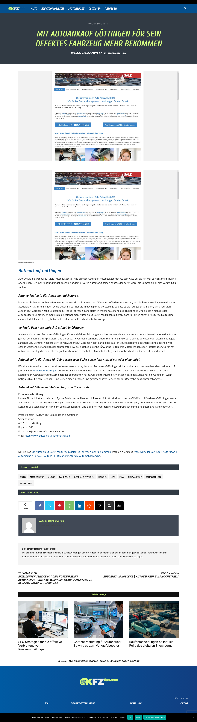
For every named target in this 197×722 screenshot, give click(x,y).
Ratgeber (111, 8)
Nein (138, 717)
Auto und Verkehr (98, 23)
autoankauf (37, 477)
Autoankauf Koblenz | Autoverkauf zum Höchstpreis (141, 576)
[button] (185, 9)
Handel (102, 477)
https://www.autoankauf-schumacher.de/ (48, 435)
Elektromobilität (52, 8)
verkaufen (26, 483)
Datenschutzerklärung (155, 717)
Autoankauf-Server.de (88, 53)
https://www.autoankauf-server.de (51, 525)
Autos (51, 477)
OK (130, 717)
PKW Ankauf (135, 477)
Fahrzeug (64, 477)
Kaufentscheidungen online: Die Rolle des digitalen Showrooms (151, 643)
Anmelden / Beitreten (38, 2)
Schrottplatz (153, 477)
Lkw (113, 477)
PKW (121, 477)
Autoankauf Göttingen (39, 270)
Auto (34, 8)
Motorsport (76, 8)
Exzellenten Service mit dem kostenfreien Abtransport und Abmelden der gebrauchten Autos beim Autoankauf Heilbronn (55, 580)
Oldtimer (94, 8)
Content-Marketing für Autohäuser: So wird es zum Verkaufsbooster (98, 643)
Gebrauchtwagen (84, 477)
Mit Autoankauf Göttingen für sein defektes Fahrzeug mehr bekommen (71, 452)
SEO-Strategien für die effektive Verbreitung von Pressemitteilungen (40, 645)
